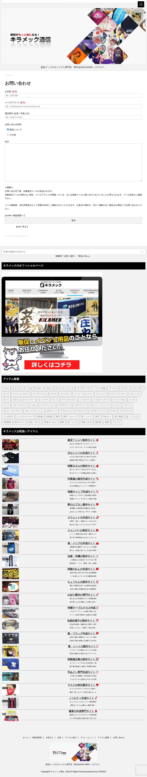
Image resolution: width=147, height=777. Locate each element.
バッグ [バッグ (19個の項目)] (132, 400)
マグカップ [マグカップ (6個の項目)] (81, 411)
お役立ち (49, 737)
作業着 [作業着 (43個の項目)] (49, 417)
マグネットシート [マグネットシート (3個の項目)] (98, 411)
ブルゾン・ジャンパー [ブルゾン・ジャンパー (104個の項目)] (100, 405)
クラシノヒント (87, 737)
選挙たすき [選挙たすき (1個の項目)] (87, 422)
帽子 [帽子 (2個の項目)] (58, 417)
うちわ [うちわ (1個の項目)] (6, 388)
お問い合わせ (118, 737)
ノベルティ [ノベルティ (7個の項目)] (84, 400)
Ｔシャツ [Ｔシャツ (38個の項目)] (117, 422)
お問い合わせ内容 (13, 124)
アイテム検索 (103, 737)
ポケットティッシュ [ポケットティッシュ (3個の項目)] (34, 411)
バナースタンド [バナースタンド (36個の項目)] (20, 405)
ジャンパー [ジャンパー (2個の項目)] (101, 394)
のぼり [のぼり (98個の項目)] (39, 388)
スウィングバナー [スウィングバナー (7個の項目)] (118, 394)
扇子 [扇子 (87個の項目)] (97, 417)
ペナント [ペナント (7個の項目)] (127, 405)
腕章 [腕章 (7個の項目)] (62, 422)
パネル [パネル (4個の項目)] (34, 405)
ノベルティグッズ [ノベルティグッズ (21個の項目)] (101, 400)
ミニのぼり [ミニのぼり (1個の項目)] (8, 417)
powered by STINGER (97, 772)
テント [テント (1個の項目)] (55, 400)
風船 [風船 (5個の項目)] (107, 422)
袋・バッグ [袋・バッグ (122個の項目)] (73, 422)
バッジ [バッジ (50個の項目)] (6, 405)
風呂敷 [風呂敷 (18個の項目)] (98, 422)
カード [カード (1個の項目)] (6, 394)
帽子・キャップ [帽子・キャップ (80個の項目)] (71, 417)
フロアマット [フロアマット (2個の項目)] (80, 405)
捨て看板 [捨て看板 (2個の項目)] (119, 417)
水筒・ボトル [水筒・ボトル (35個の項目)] (34, 422)
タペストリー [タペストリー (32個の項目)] (28, 400)
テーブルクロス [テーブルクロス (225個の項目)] (69, 400)
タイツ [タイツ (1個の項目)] (6, 400)
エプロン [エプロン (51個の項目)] (125, 388)
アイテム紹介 (70, 737)
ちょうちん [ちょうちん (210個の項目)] (18, 388)
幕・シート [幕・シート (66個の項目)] (87, 417)
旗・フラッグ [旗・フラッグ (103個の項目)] (132, 417)
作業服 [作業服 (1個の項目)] (40, 417)
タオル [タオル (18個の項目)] (16, 400)
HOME (8, 75)
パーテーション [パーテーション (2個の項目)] (47, 405)
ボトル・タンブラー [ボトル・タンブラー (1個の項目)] (12, 411)
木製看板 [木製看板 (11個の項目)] (7, 422)
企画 (59, 737)
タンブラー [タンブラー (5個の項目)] (43, 400)
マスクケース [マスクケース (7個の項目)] (126, 411)
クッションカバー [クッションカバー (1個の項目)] (21, 394)
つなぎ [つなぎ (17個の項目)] (29, 388)
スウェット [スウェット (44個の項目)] (135, 394)
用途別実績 (37, 737)
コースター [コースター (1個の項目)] (65, 394)
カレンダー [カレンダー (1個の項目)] (138, 388)
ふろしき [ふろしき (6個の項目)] (69, 388)
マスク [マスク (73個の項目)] (113, 411)
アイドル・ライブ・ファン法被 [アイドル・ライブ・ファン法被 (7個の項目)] (91, 388)
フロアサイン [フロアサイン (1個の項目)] (64, 405)
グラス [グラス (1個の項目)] (53, 394)
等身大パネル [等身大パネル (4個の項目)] (50, 422)
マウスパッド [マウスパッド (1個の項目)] (67, 411)
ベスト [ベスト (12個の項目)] (117, 405)
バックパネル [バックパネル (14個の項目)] (119, 400)
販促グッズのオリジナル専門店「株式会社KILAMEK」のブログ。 (73, 764)
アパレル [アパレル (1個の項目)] (113, 388)
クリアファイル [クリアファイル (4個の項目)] (40, 394)
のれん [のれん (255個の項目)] (49, 388)
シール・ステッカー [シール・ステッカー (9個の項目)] (83, 394)
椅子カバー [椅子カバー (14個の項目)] (20, 422)
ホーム (25, 737)
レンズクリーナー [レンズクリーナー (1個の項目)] (25, 417)
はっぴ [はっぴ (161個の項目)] (58, 388)
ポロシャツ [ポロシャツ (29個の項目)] (52, 411)
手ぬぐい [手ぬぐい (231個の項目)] (107, 417)
